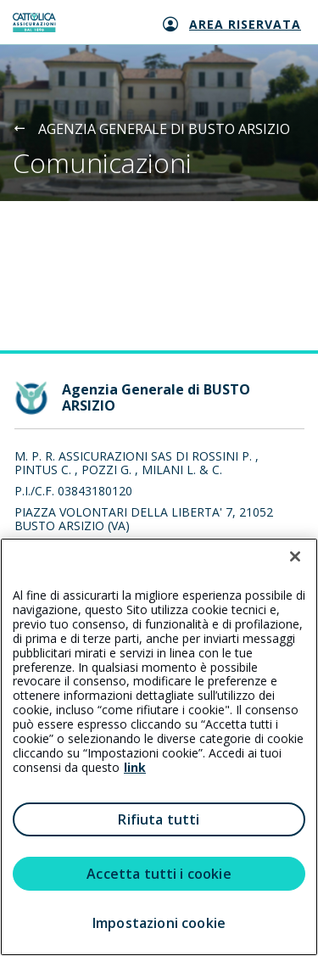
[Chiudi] (295, 556)
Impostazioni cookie (159, 923)
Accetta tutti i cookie (159, 873)
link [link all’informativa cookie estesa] (135, 767)
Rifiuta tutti (158, 819)
